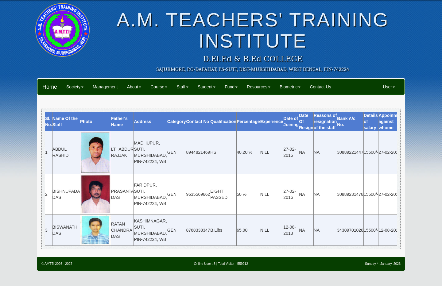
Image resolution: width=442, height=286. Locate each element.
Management (105, 86)
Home (49, 87)
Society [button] (74, 86)
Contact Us (320, 86)
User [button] (389, 86)
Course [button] (158, 86)
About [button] (134, 86)
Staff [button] (182, 86)
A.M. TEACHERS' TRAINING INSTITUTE (253, 30)
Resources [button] (258, 86)
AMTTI (49, 263)
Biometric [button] (290, 86)
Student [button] (206, 86)
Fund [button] (231, 86)
